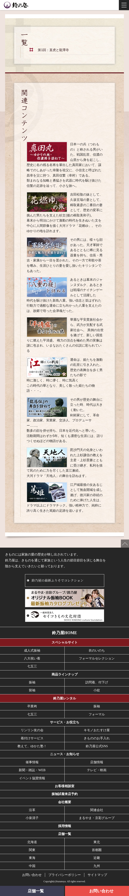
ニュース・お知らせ (64, 754)
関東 (32, 850)
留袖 (32, 690)
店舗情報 (96, 762)
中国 (32, 866)
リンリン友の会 (32, 730)
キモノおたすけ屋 (97, 730)
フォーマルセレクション (97, 658)
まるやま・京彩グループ (97, 818)
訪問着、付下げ (96, 682)
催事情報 (32, 762)
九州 (96, 866)
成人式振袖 (32, 650)
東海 (32, 858)
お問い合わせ (32, 875)
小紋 (96, 690)
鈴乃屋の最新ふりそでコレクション (57, 580)
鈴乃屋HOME (64, 633)
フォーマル (97, 714)
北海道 (32, 842)
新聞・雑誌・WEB (32, 770)
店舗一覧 (64, 834)
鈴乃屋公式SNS (97, 746)
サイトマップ (97, 875)
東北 (96, 842)
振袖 (32, 682)
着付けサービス (32, 738)
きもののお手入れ (97, 738)
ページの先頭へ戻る (125, 544)
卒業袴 (32, 706)
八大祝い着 (32, 658)
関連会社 (96, 810)
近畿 (96, 858)
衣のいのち (97, 650)
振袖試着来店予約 (65, 794)
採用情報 (64, 826)
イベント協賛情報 (32, 778)
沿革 (32, 810)
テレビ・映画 (96, 770)
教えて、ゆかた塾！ (32, 746)
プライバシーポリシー (64, 875)
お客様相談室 (64, 786)
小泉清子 (32, 818)
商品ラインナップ (65, 674)
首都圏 (97, 850)
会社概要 (64, 802)
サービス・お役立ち (64, 722)
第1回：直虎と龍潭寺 (53, 50)
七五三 (32, 666)
